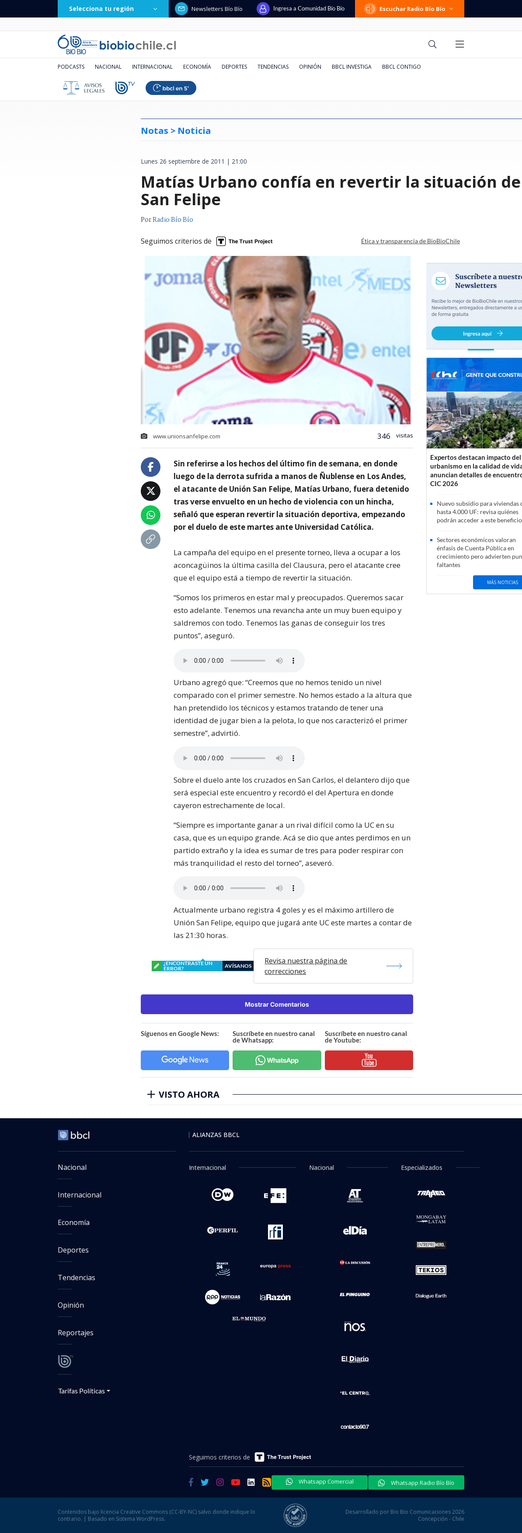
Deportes (234, 66)
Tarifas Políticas (81, 1390)
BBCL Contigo (401, 66)
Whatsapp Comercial (320, 1481)
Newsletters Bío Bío (209, 8)
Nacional (108, 66)
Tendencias (273, 66)
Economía (197, 66)
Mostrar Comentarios (277, 1004)
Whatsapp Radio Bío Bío (416, 1483)
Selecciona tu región (113, 8)
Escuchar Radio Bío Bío (409, 9)
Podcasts (71, 66)
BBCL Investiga (352, 66)
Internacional (152, 66)
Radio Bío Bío (173, 220)
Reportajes (76, 1332)
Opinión (310, 66)
